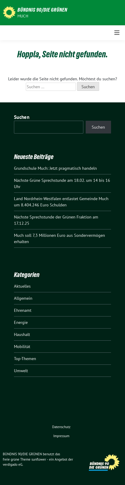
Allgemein (23, 298)
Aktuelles (22, 286)
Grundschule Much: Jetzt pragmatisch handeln (55, 168)
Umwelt (21, 370)
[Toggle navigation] (116, 33)
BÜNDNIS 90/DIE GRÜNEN (42, 10)
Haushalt (22, 334)
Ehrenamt (22, 310)
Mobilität (22, 346)
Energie (21, 322)
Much (22, 16)
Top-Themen (25, 358)
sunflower (38, 459)
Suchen (21, 117)
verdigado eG (12, 464)
